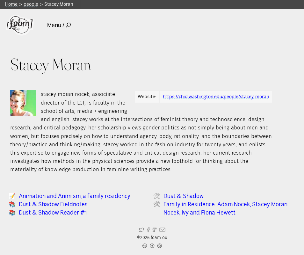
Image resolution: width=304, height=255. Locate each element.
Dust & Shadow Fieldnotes (53, 204)
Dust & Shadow (183, 196)
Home (11, 4)
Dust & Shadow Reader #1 (53, 212)
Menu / (59, 25)
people (31, 4)
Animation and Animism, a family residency (74, 196)
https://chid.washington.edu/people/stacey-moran (216, 96)
